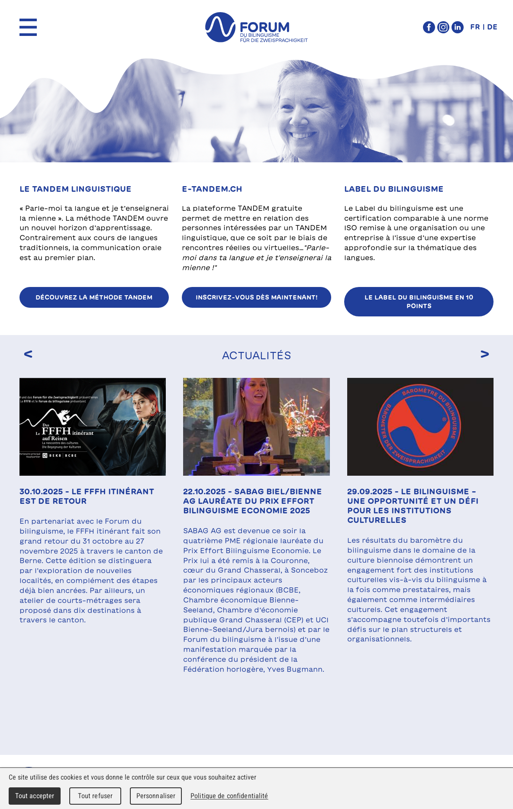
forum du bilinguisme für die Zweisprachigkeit (257, 27)
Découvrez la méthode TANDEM (93, 297)
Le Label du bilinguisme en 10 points (419, 301)
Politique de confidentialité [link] (229, 796)
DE (492, 26)
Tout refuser (95, 796)
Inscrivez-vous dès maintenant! (257, 297)
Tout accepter (35, 796)
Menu (28, 27)
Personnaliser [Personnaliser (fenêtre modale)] (156, 796)
